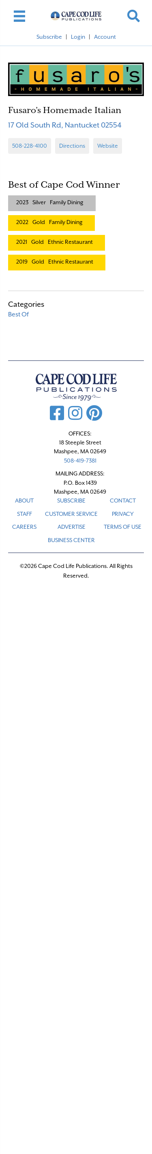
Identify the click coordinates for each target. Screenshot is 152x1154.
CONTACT (123, 500)
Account (105, 37)
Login (78, 37)
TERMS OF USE (122, 527)
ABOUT (24, 500)
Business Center (71, 540)
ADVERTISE (72, 527)
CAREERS (24, 527)
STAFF (24, 514)
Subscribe (49, 37)
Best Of (18, 314)
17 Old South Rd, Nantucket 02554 (65, 125)
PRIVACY (123, 514)
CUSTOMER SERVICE (71, 514)
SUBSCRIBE (71, 500)
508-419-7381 (80, 460)
